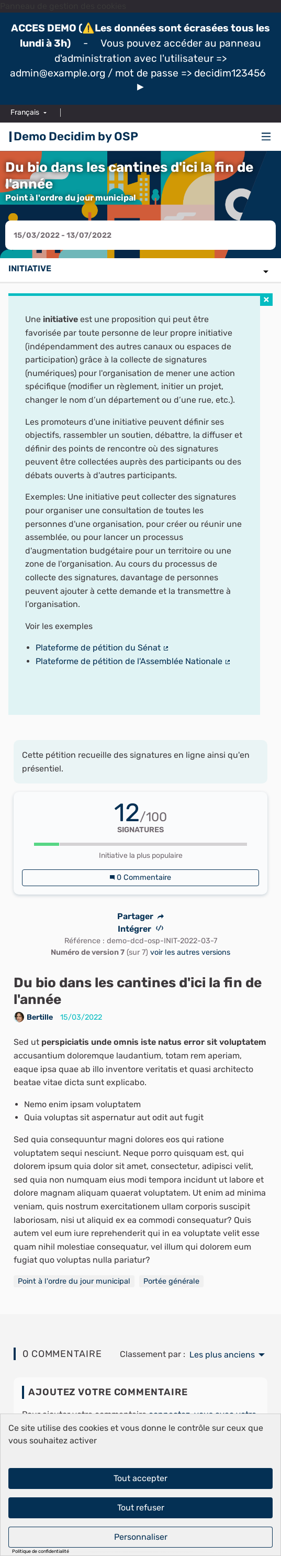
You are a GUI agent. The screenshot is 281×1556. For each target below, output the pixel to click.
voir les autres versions (190, 952)
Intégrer (140, 928)
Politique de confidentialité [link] (40, 1551)
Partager (140, 916)
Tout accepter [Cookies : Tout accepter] (140, 1478)
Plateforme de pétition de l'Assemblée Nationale (133, 661)
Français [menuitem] (24, 112)
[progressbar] (141, 844)
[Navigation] (266, 136)
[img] (140, 87)
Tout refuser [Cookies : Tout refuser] (140, 1508)
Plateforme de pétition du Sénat (103, 648)
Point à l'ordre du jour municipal (74, 1281)
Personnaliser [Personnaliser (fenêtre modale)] (140, 1537)
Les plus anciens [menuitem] (222, 1355)
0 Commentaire (140, 877)
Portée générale (171, 1281)
